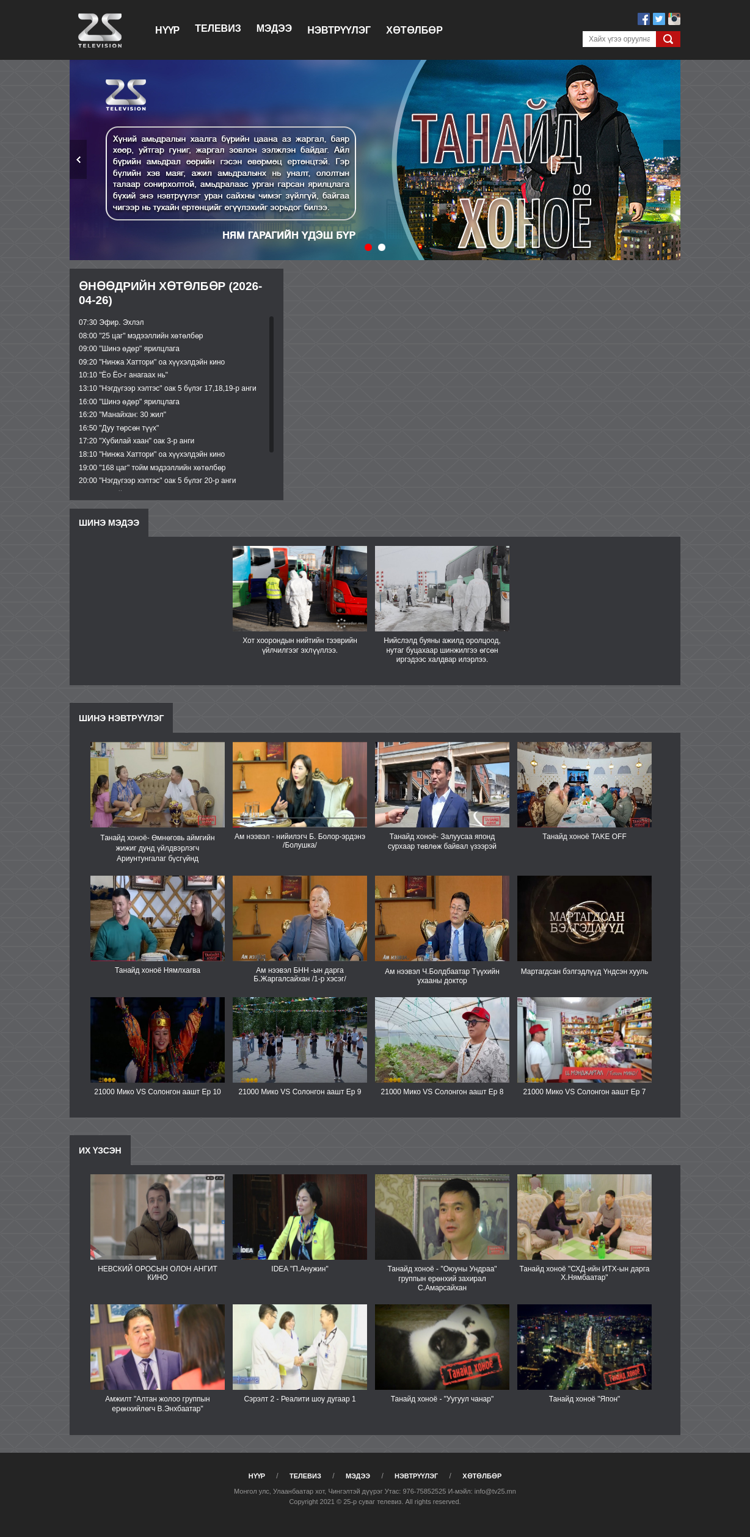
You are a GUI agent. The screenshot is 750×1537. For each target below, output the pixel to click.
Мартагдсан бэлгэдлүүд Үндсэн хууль (585, 971)
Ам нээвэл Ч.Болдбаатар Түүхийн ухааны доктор (442, 976)
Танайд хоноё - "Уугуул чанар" (442, 1399)
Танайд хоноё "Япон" (585, 1399)
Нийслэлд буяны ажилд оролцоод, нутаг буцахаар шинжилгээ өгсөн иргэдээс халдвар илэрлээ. (442, 650)
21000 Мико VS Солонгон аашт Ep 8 (442, 1092)
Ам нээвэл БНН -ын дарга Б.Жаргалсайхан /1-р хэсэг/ (299, 974)
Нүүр (167, 30)
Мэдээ (274, 28)
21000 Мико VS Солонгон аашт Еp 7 (584, 1092)
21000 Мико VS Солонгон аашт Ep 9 (300, 1092)
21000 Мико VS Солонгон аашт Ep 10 (157, 1092)
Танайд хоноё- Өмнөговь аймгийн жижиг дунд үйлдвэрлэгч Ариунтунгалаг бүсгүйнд (157, 848)
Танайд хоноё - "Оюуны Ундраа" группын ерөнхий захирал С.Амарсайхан (442, 1278)
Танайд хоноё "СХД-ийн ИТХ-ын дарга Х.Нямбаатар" (584, 1273)
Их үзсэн (100, 1150)
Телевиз (218, 28)
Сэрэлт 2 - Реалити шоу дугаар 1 (299, 1399)
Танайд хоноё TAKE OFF (584, 836)
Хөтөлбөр (414, 30)
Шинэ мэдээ (109, 523)
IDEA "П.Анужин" (299, 1269)
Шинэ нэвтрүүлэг (121, 718)
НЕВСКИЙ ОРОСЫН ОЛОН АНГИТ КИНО (157, 1273)
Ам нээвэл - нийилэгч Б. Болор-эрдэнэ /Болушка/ (300, 840)
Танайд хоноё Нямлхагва (157, 970)
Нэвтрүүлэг (339, 30)
